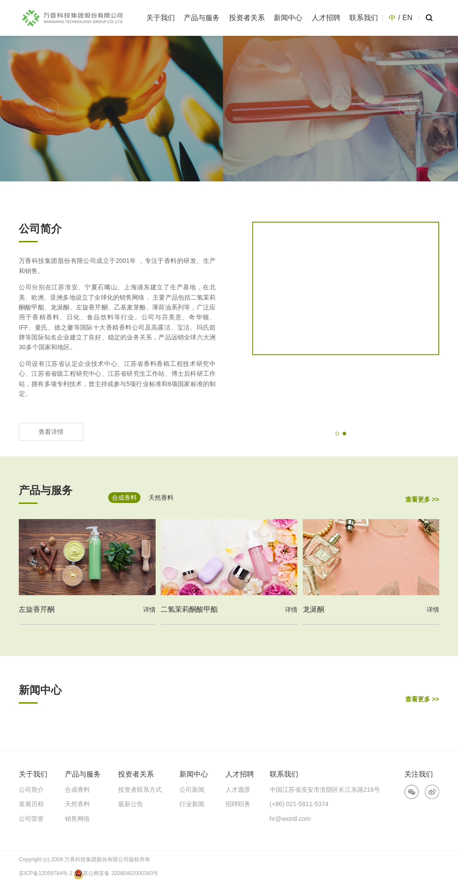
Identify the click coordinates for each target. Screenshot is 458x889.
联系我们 (363, 17)
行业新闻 (191, 803)
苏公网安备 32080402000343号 (116, 873)
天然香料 (77, 803)
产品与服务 (202, 17)
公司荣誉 (31, 818)
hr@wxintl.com (290, 818)
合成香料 (77, 789)
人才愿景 (237, 789)
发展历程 (31, 803)
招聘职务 (237, 803)
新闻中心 (288, 17)
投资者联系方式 (140, 789)
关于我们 (160, 17)
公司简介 (31, 789)
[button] (48, 109)
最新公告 (130, 803)
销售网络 (77, 818)
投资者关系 (247, 17)
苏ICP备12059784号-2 (45, 873)
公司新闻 (191, 789)
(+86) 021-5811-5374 (299, 803)
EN (407, 17)
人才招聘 (326, 17)
